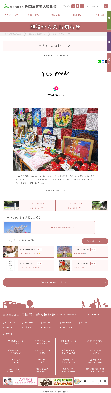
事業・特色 (27, 324)
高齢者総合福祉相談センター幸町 (68, 363)
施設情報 (7, 336)
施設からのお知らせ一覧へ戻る (54, 283)
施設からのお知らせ (37, 34)
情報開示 (45, 324)
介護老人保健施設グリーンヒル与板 (68, 353)
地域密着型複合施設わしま (95, 344)
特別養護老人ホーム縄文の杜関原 (16, 353)
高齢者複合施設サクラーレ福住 (42, 372)
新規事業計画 (66, 324)
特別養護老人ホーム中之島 (42, 353)
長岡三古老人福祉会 (13, 34)
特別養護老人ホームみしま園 (16, 344)
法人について (9, 324)
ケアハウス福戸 (42, 363)
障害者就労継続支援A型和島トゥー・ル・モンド (95, 372)
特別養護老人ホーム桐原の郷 (68, 344)
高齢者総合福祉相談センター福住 (95, 363)
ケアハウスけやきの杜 (16, 363)
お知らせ (7, 329)
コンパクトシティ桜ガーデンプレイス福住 (16, 372)
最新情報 (26, 329)
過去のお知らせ (93, 242)
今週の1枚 (46, 329)
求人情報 (83, 324)
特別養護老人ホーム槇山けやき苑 (42, 344)
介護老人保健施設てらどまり (95, 353)
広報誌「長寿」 (67, 329)
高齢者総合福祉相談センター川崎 (68, 372)
